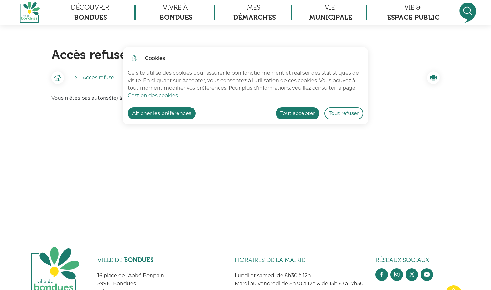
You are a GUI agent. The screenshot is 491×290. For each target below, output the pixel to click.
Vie (330, 13)
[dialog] (245, 85)
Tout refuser (344, 113)
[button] (433, 77)
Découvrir (90, 13)
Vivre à (176, 13)
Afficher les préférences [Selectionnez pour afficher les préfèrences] (161, 113)
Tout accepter (297, 113)
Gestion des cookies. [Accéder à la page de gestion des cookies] (153, 95)
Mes (254, 13)
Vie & (413, 13)
